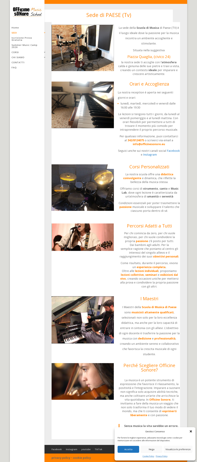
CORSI (15, 52)
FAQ (14, 67)
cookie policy (82, 458)
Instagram (150, 154)
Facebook (173, 151)
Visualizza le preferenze (178, 449)
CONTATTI (18, 62)
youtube (85, 449)
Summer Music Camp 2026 (24, 46)
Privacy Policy (161, 456)
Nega (151, 449)
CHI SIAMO (18, 57)
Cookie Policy (148, 456)
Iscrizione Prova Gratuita (22, 39)
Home (15, 27)
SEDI (14, 33)
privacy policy (61, 458)
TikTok (98, 449)
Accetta (128, 449)
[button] (190, 431)
